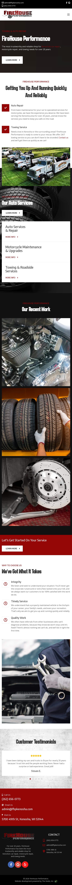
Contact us (63, 137)
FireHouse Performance (39, 878)
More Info (10, 237)
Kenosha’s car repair (51, 46)
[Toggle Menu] (68, 14)
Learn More (11, 60)
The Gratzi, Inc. (49, 881)
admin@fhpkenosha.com (13, 3)
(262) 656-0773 (8, 6)
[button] (30, 779)
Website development (23, 881)
